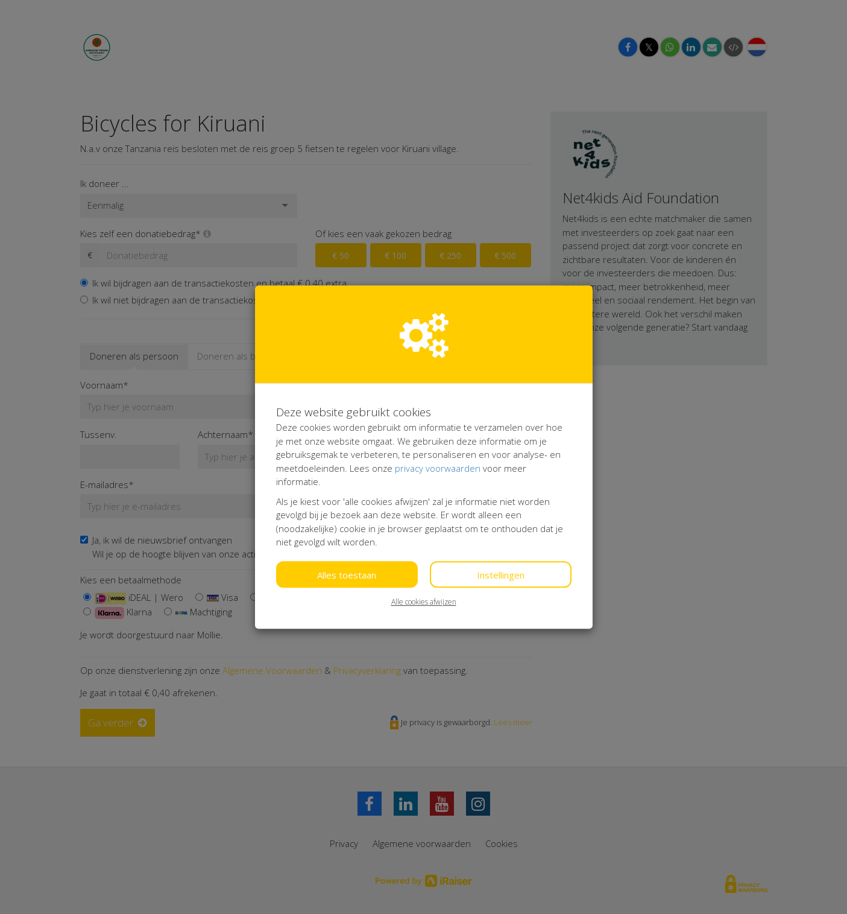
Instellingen (500, 575)
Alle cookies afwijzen (423, 602)
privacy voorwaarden (437, 468)
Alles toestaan (346, 575)
